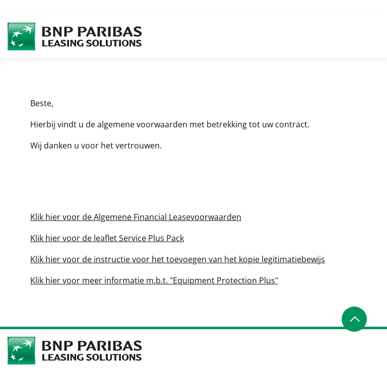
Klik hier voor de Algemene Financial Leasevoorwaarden (135, 216)
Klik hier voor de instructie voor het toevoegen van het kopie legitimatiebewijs (177, 259)
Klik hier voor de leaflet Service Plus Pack (107, 238)
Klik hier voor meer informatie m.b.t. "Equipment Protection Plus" (154, 280)
